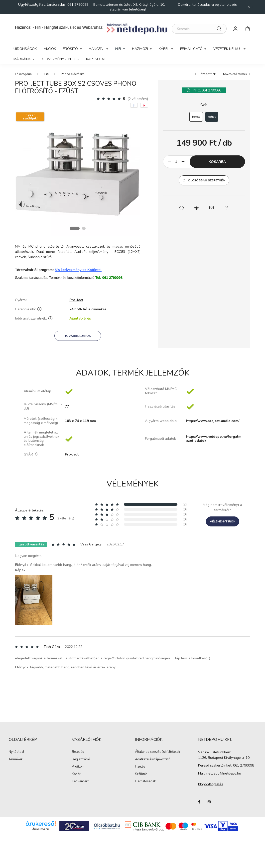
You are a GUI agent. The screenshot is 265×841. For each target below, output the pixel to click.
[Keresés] (199, 29)
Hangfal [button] (97, 48)
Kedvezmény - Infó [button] (59, 59)
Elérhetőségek (145, 782)
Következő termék (235, 74)
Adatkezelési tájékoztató (152, 760)
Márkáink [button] (22, 59)
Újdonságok (25, 48)
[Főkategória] (23, 74)
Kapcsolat (96, 59)
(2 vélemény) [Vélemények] (138, 98)
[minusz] (169, 161)
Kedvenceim (81, 782)
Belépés (78, 752)
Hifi (46, 74)
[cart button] (248, 29)
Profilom (78, 767)
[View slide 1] (75, 228)
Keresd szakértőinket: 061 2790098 (226, 765)
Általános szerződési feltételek (157, 752)
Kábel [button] (164, 48)
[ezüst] (211, 117)
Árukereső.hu (40, 829)
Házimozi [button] (140, 48)
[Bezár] (249, 7)
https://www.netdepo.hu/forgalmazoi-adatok (213, 439)
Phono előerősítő (73, 74)
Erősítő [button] (71, 48)
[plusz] (183, 161)
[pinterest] (144, 105)
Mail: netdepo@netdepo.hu (219, 773)
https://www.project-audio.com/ (212, 421)
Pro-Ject (76, 300)
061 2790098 (78, 4)
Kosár (76, 774)
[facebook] (134, 105)
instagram (209, 802)
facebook (199, 802)
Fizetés (140, 767)
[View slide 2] (84, 228)
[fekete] (196, 117)
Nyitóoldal (16, 752)
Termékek (15, 760)
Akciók (50, 48)
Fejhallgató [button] (192, 48)
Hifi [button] (118, 48)
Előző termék (207, 74)
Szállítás (141, 774)
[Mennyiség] (176, 162)
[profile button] (236, 29)
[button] (204, 180)
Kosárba (217, 161)
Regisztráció (81, 760)
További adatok (78, 336)
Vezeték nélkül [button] (228, 48)
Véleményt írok (222, 521)
